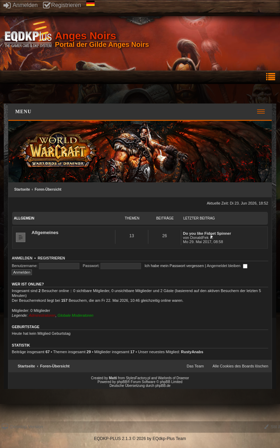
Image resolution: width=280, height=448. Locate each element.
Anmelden (20, 5)
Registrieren (62, 5)
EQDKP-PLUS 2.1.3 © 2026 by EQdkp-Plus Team (140, 438)
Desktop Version (22, 426)
